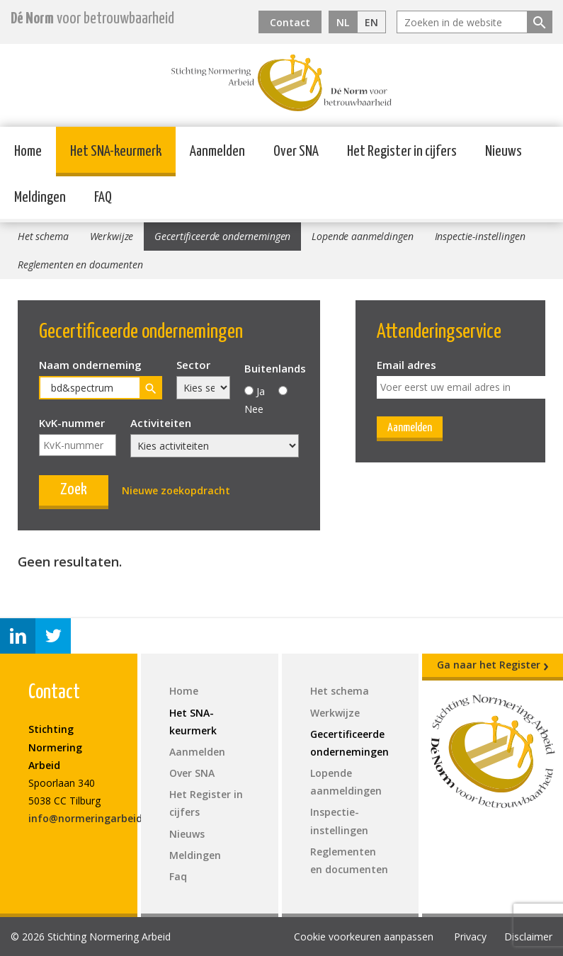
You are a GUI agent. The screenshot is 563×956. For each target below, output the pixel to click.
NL (342, 22)
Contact (290, 22)
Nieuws (503, 151)
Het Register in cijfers (402, 151)
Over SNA (296, 151)
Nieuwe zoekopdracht (176, 490)
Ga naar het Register (493, 665)
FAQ (103, 197)
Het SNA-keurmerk (115, 151)
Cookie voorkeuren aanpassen (363, 936)
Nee (253, 409)
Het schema (43, 236)
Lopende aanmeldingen (362, 236)
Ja (260, 391)
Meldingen (40, 197)
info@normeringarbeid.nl (91, 818)
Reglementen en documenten (80, 264)
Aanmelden (217, 151)
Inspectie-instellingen (480, 236)
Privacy (470, 936)
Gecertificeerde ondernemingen (222, 236)
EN (371, 22)
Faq (178, 876)
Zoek (73, 490)
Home (28, 151)
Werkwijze (112, 236)
